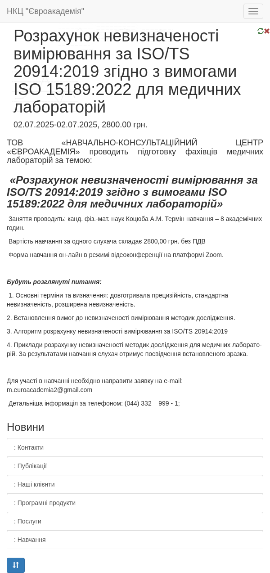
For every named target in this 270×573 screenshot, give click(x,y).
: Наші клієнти (34, 484)
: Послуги (27, 521)
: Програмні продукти (45, 502)
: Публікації (30, 465)
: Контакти (29, 447)
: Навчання (30, 539)
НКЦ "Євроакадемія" (45, 11)
